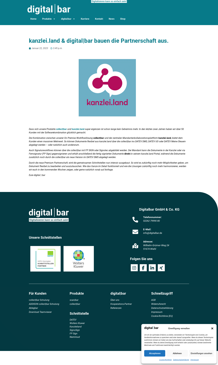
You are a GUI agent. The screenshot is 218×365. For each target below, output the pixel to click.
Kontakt (99, 18)
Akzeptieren (154, 353)
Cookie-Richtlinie (165, 360)
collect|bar (61, 129)
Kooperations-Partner (121, 304)
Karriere (85, 18)
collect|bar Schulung (39, 300)
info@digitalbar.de (152, 233)
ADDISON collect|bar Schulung (44, 304)
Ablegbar (33, 308)
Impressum (195, 360)
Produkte (48, 19)
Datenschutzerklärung (181, 360)
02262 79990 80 (151, 220)
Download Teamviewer (40, 312)
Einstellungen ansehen (201, 353)
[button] (212, 328)
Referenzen (116, 308)
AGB (153, 300)
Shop (122, 18)
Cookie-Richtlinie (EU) (162, 316)
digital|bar (68, 19)
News (111, 18)
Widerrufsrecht (158, 304)
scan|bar (74, 300)
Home (33, 18)
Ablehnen (177, 353)
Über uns (114, 300)
